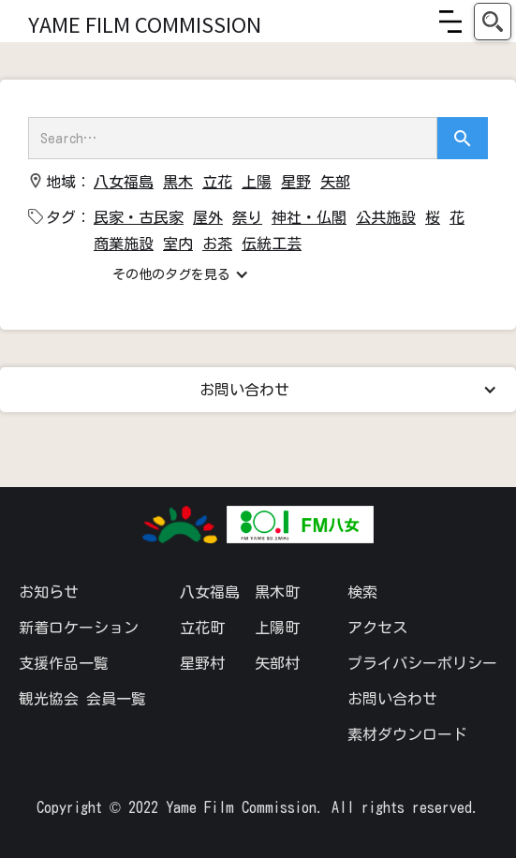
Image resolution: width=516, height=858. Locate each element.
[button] (450, 21)
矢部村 (277, 663)
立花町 (202, 627)
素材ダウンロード (407, 734)
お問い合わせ (392, 698)
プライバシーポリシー (422, 663)
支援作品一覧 (64, 663)
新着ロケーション (79, 627)
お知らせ (49, 591)
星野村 (202, 663)
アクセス (377, 627)
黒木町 (277, 591)
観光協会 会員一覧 (82, 698)
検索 (362, 591)
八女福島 (210, 591)
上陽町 (277, 627)
